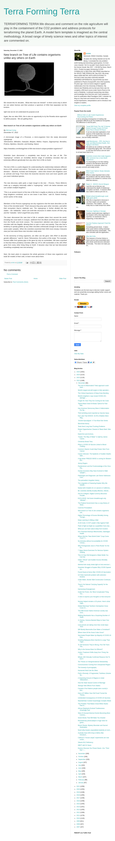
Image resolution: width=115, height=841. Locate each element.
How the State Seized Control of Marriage (91, 683)
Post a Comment (12, 274)
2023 (78, 377)
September (82, 759)
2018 (78, 795)
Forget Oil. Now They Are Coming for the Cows (93, 401)
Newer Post (8, 278)
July (79, 765)
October (81, 756)
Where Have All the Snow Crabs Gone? (91, 632)
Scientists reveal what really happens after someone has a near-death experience (98, 158)
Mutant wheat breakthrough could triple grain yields (97, 197)
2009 (78, 821)
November (82, 753)
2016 (78, 801)
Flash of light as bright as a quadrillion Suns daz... (94, 526)
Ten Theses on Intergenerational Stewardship (93, 662)
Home (36, 278)
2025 (78, 372)
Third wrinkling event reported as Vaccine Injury (93, 413)
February (81, 780)
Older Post (62, 278)
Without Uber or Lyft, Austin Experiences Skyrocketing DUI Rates (90, 116)
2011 (78, 815)
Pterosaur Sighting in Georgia (96, 211)
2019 (78, 792)
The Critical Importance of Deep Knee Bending (93, 393)
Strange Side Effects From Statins (89, 686)
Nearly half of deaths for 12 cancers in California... (94, 488)
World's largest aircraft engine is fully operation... (94, 390)
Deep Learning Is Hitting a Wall (88, 520)
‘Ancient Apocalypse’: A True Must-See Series (93, 420)
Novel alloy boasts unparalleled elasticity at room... (94, 730)
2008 (78, 824)
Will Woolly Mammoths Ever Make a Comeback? (94, 629)
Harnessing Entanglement (86, 589)
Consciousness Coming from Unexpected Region (94, 665)
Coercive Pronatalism (85, 508)
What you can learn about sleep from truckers (93, 529)
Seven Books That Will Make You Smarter (91, 718)
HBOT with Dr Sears (84, 745)
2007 (78, 827)
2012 (78, 812)
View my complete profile (82, 105)
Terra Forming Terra (42, 11)
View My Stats (79, 354)
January (81, 783)
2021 (78, 786)
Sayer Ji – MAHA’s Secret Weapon (97, 184)
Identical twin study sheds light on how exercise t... (94, 564)
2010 (78, 818)
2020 (78, 789)
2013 (78, 809)
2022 (78, 380)
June (80, 768)
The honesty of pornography (87, 667)
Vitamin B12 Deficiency (85, 742)
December (82, 383)
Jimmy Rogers (82, 463)
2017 (78, 798)
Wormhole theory (83, 423)
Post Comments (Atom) (20, 282)
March (80, 777)
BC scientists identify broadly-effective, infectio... (94, 491)
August (80, 762)
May (79, 771)
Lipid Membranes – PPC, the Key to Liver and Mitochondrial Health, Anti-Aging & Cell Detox (98, 143)
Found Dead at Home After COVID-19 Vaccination (94, 572)
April (80, 774)
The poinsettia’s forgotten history (88, 480)
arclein (88, 53)
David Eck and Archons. (86, 434)
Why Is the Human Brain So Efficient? (90, 649)
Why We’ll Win (91, 236)
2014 (78, 807)
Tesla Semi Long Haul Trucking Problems (91, 426)
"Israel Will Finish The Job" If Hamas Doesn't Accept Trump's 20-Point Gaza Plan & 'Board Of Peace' (98, 128)
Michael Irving (11, 130)
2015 (78, 804)
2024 (78, 375)
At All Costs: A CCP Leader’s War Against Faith (93, 523)
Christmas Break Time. (85, 441)
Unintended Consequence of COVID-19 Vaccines (94, 698)
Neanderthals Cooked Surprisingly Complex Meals (94, 701)
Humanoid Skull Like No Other (88, 670)
